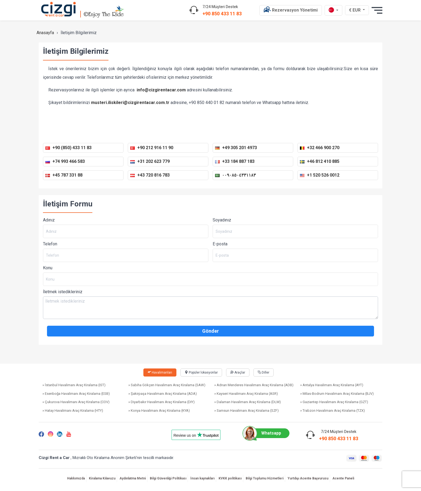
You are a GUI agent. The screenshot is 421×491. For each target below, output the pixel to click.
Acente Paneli (343, 478)
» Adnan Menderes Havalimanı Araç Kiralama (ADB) (253, 385)
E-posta (220, 243)
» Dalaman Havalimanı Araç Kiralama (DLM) (247, 402)
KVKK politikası (230, 478)
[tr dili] (333, 10)
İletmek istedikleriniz (62, 291)
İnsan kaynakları (202, 478)
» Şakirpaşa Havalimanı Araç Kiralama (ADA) (162, 394)
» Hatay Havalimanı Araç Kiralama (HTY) (72, 410)
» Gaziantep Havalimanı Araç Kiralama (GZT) (334, 402)
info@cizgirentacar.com (161, 89)
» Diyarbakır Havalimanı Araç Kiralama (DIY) (161, 402)
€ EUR (357, 10)
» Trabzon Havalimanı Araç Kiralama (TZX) (332, 410)
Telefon (50, 243)
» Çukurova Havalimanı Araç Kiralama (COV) (76, 402)
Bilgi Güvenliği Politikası (168, 478)
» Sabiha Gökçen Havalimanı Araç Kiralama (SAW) (166, 385)
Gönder (210, 331)
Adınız (49, 220)
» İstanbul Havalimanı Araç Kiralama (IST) (74, 385)
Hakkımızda (76, 478)
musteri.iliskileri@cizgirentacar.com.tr (130, 102)
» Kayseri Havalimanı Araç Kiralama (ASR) (246, 394)
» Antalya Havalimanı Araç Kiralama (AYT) (331, 385)
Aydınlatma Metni (132, 478)
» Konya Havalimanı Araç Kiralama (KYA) (159, 410)
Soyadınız (222, 220)
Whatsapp (264, 433)
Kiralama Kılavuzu (102, 478)
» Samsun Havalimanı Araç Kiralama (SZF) (246, 410)
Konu (47, 267)
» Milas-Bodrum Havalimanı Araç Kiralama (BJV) (337, 394)
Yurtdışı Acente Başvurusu (308, 478)
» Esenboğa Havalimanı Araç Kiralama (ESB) (76, 394)
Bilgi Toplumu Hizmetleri (265, 478)
